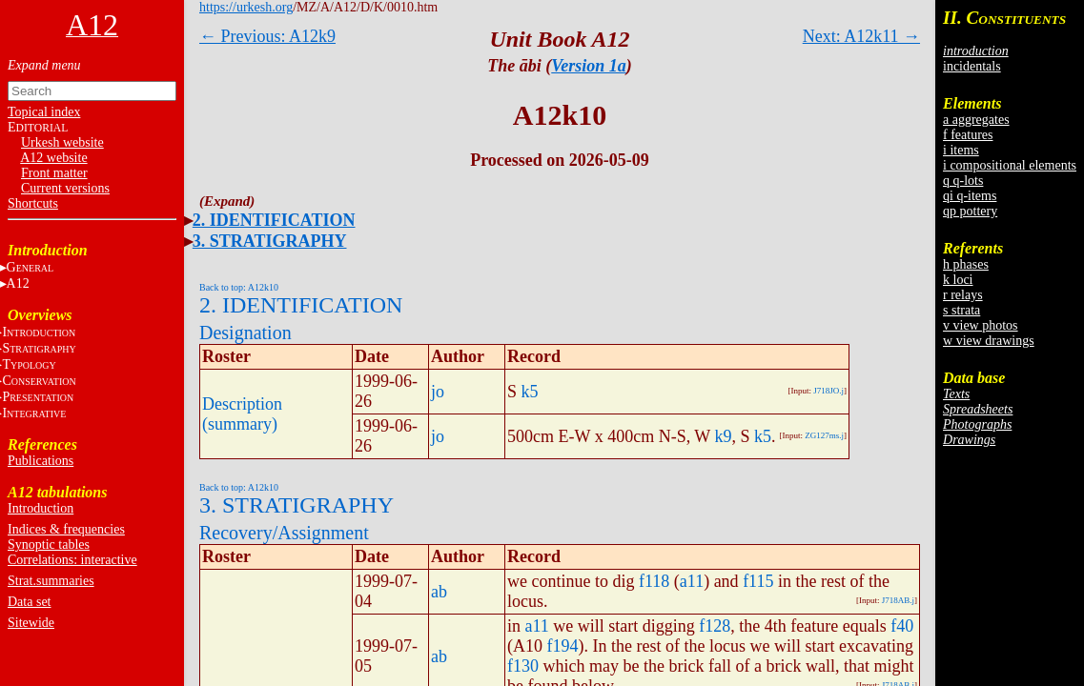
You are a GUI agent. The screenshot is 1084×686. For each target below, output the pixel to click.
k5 (530, 391)
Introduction (40, 508)
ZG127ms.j (824, 435)
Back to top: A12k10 (238, 287)
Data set (29, 602)
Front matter (54, 173)
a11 (692, 581)
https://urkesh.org (246, 7)
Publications (40, 461)
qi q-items (969, 196)
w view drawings (988, 340)
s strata (961, 310)
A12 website (53, 158)
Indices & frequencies (66, 529)
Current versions (65, 188)
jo (437, 391)
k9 (722, 436)
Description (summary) (242, 414)
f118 (654, 581)
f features (967, 135)
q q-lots (963, 180)
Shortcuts (33, 203)
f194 (563, 646)
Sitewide (31, 622)
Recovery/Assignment (284, 532)
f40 (901, 626)
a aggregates (976, 119)
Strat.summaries (51, 581)
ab (439, 591)
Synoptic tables (49, 544)
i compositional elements (1009, 165)
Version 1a (588, 65)
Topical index (44, 112)
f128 (714, 626)
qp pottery (970, 211)
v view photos (980, 325)
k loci (958, 279)
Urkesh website (62, 142)
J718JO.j (828, 390)
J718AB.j (898, 600)
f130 (523, 666)
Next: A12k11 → (861, 36)
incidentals (972, 66)
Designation (245, 332)
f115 (758, 581)
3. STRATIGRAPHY (270, 241)
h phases (966, 264)
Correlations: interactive (72, 560)
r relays (963, 295)
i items (961, 150)
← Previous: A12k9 (267, 36)
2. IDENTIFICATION (274, 220)
